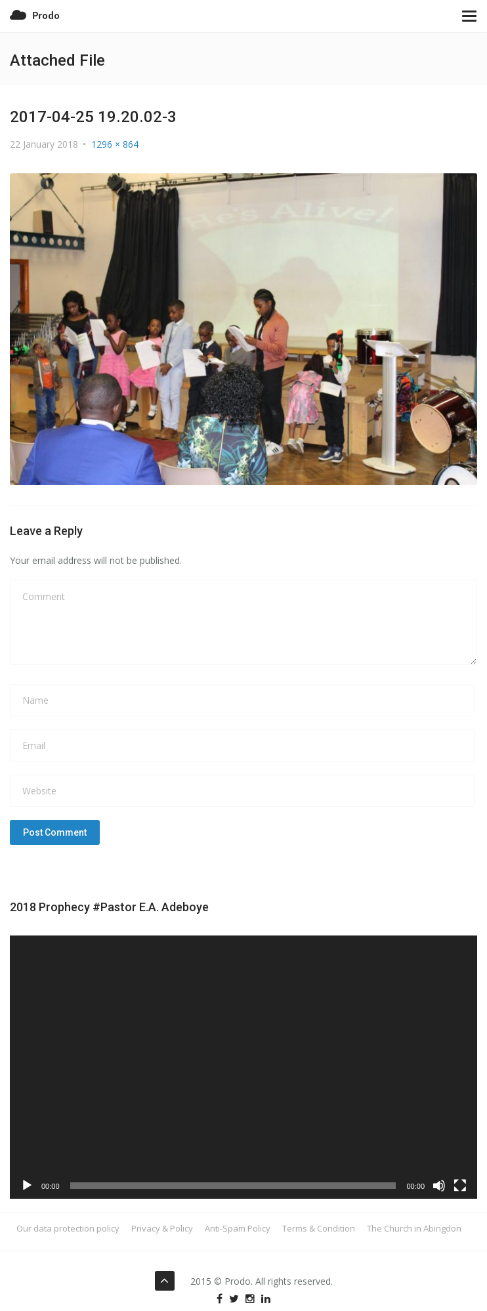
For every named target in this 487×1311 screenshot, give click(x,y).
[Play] (26, 1185)
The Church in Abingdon (414, 1228)
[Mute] (439, 1185)
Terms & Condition (318, 1228)
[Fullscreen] (460, 1185)
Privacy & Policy (162, 1228)
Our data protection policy (67, 1228)
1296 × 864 (114, 144)
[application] (243, 1067)
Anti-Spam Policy (237, 1228)
